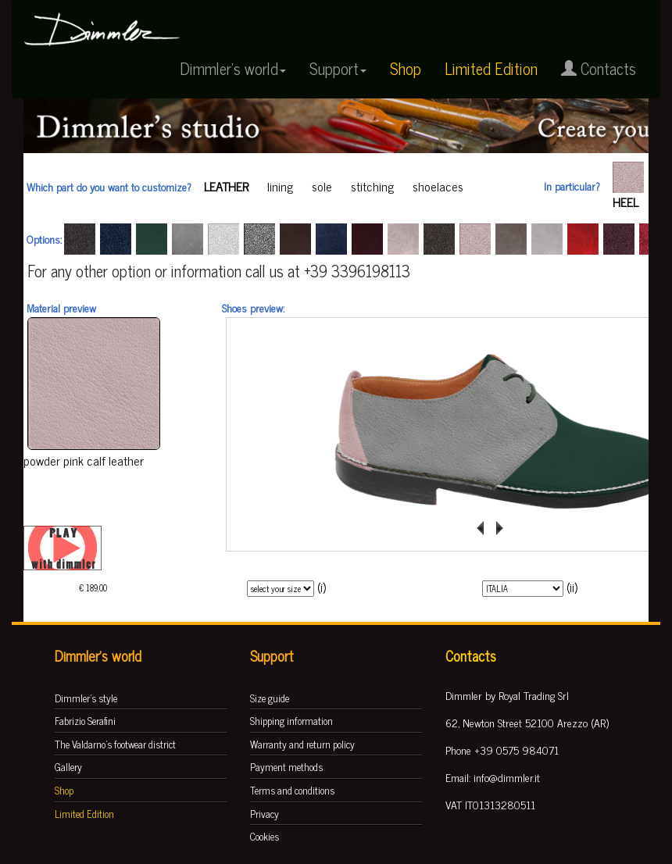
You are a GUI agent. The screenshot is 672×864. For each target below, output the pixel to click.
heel (625, 201)
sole (322, 186)
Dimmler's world (233, 68)
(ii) (572, 587)
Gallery (68, 767)
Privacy (264, 813)
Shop (405, 68)
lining (280, 186)
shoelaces (438, 186)
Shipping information (291, 720)
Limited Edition (491, 68)
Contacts (598, 68)
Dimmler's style (86, 698)
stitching (372, 186)
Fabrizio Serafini (85, 720)
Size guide (269, 698)
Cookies (264, 836)
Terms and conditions (292, 790)
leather (226, 186)
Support (337, 68)
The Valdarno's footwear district (115, 744)
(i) (321, 587)
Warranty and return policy (302, 744)
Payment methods (286, 767)
